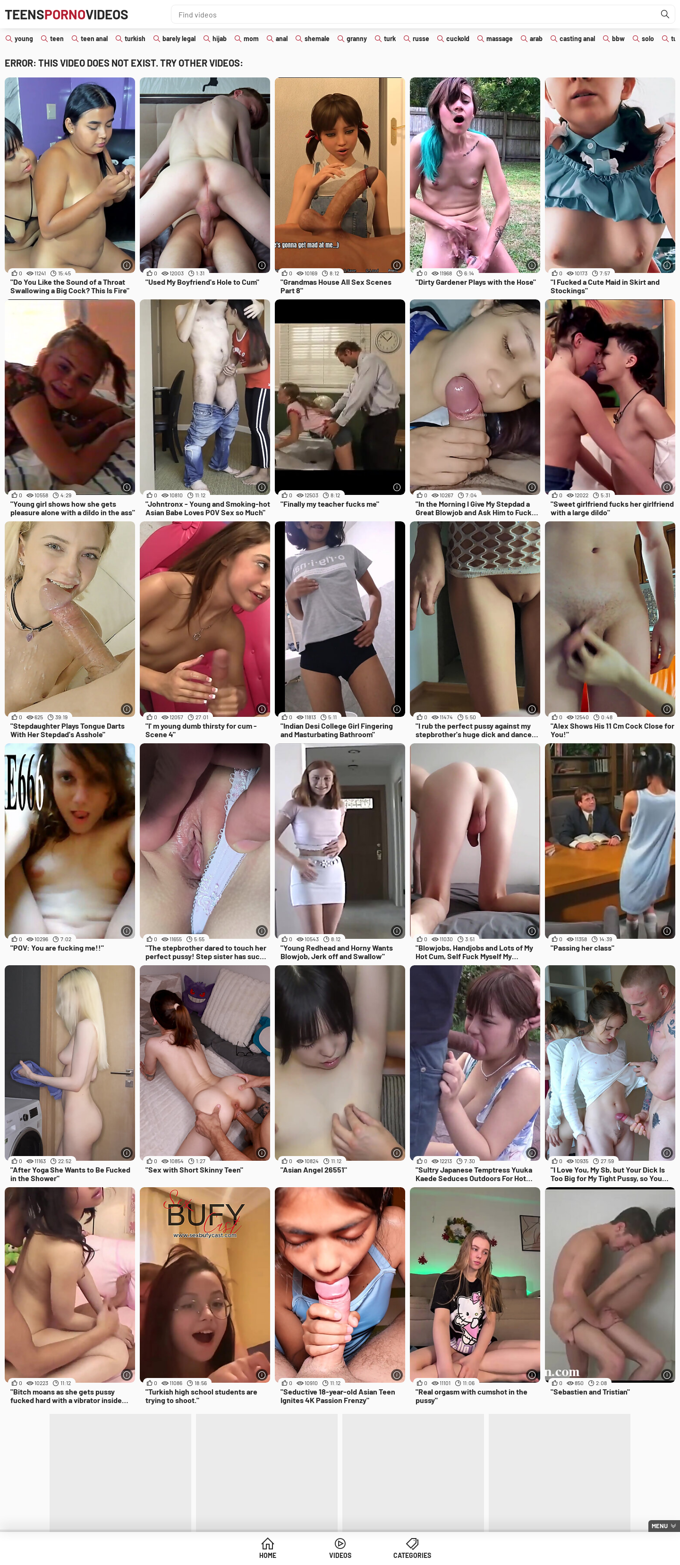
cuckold (457, 38)
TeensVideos (66, 14)
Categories (412, 1555)
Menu (660, 1526)
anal (282, 38)
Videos (340, 1555)
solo (648, 38)
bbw (618, 38)
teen (57, 38)
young (24, 38)
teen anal (94, 38)
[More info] (127, 265)
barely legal (179, 38)
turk (390, 38)
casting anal (577, 38)
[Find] (665, 14)
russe (421, 38)
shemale (317, 38)
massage (499, 38)
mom (251, 38)
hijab (219, 38)
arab (536, 38)
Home (267, 1555)
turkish (135, 38)
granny (357, 38)
